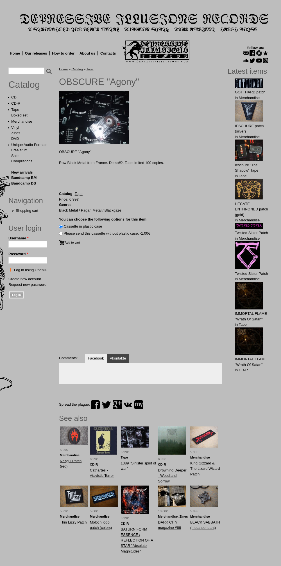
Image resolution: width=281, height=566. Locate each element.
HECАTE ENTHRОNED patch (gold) (251, 209)
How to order (63, 53)
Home (15, 53)
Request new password (27, 284)
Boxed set (19, 115)
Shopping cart (27, 210)
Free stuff (19, 150)
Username (18, 238)
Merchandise (21, 121)
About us (87, 53)
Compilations (21, 161)
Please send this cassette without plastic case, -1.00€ (107, 233)
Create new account (24, 279)
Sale (15, 156)
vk (127, 404)
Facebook (96, 358)
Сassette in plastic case (83, 226)
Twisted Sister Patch (251, 233)
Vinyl (15, 127)
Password (18, 254)
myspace (138, 404)
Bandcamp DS (23, 183)
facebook (95, 404)
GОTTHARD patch (250, 92)
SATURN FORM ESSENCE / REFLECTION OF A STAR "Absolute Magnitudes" (137, 540)
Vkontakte (118, 358)
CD (14, 97)
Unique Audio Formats (29, 145)
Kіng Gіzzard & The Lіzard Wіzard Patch (205, 468)
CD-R (16, 103)
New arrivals (22, 172)
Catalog (24, 85)
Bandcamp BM (24, 178)
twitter (106, 404)
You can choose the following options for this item (102, 219)
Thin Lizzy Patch (73, 522)
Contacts (108, 53)
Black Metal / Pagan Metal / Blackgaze (90, 210)
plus (117, 404)
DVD (15, 138)
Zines (15, 133)
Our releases (36, 53)
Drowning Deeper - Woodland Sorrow (172, 475)
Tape (15, 109)
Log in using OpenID (30, 270)
